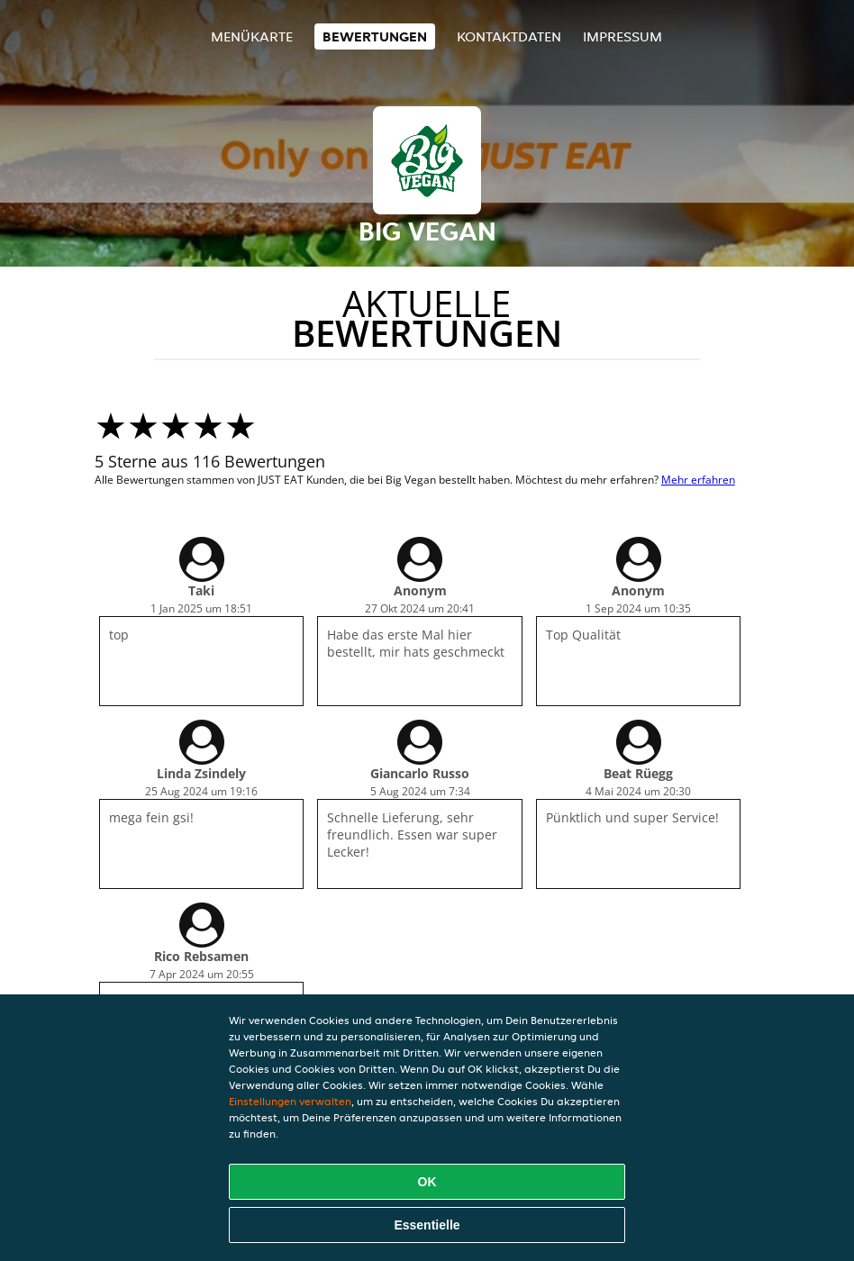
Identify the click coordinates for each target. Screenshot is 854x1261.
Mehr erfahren (698, 479)
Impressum (622, 36)
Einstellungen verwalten (290, 1101)
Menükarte (252, 36)
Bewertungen (375, 36)
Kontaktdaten (509, 36)
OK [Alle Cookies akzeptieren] (427, 1182)
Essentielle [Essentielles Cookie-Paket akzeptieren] (426, 1225)
